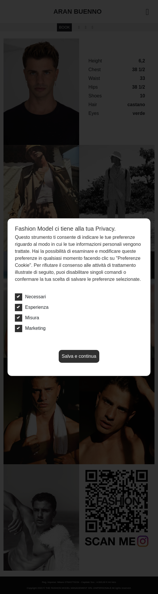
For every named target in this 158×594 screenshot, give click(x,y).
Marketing (30, 328)
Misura (27, 317)
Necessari (30, 296)
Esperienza (31, 307)
